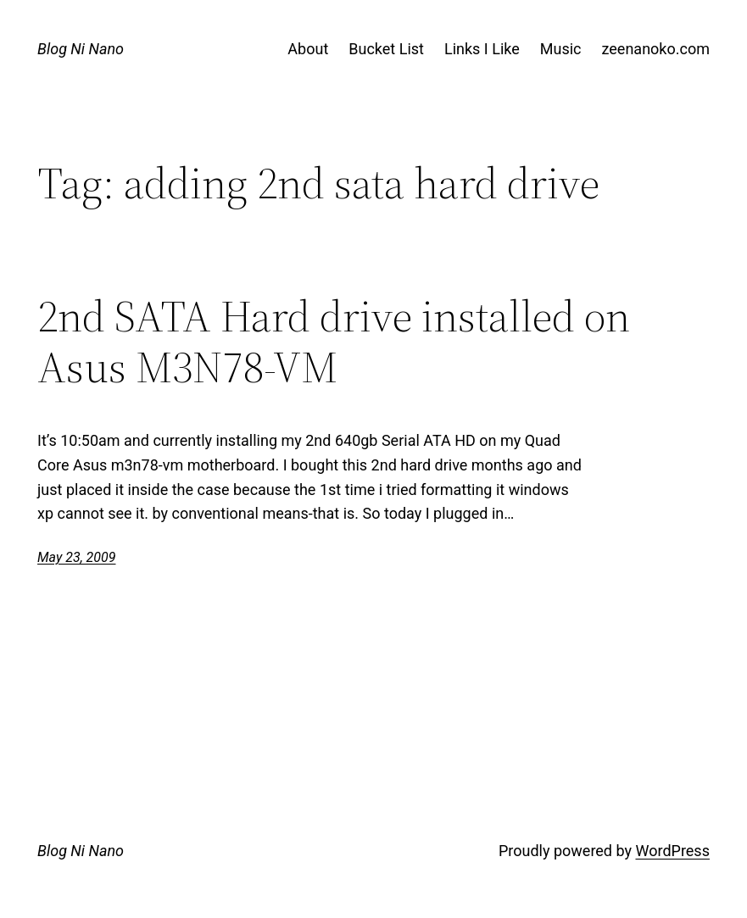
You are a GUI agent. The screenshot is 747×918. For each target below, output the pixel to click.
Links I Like (482, 49)
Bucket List (386, 49)
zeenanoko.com (656, 49)
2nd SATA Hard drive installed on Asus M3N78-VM (333, 341)
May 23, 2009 (76, 557)
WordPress (672, 851)
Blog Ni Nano (80, 49)
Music (561, 49)
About (307, 49)
